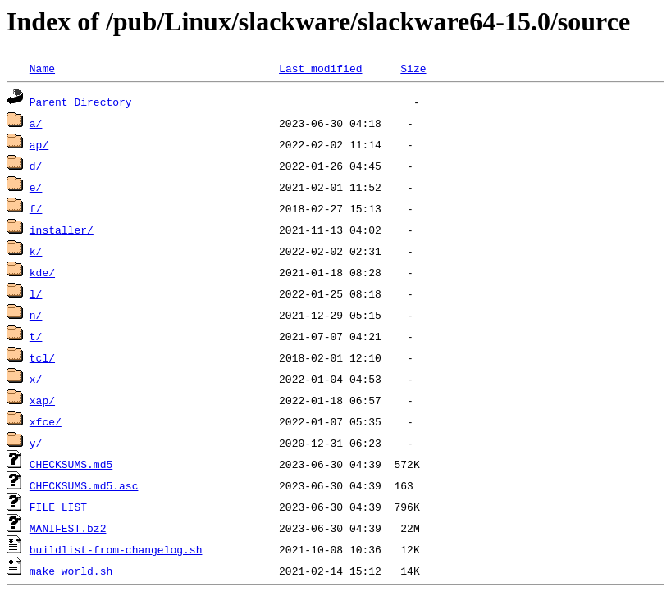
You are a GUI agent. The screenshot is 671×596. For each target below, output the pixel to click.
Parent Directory (81, 101)
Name (42, 68)
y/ (36, 442)
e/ (36, 187)
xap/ (42, 400)
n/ (36, 314)
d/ (36, 165)
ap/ (39, 144)
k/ (36, 250)
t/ (36, 336)
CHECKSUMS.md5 (71, 464)
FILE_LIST (58, 506)
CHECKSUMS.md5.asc (84, 485)
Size (413, 68)
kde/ (42, 272)
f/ (36, 208)
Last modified (320, 68)
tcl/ (42, 357)
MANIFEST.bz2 (68, 528)
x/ (36, 378)
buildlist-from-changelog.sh (116, 549)
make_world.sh (71, 570)
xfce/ (46, 421)
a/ (36, 123)
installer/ (62, 229)
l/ (36, 293)
